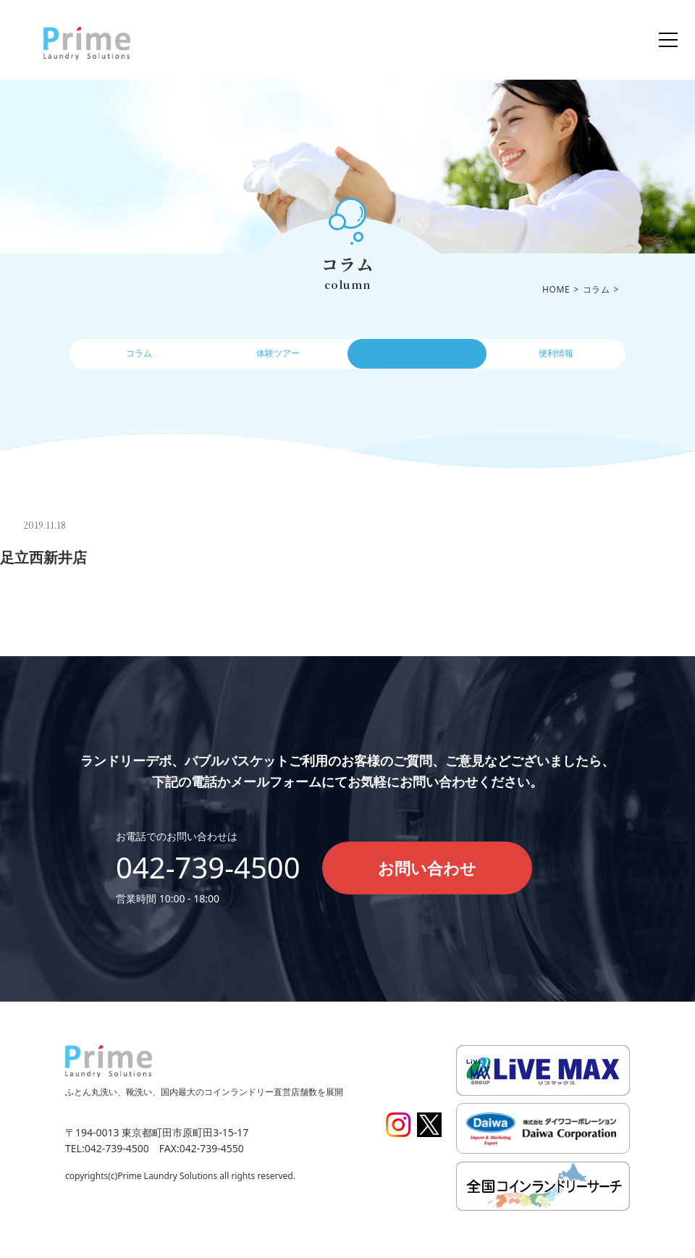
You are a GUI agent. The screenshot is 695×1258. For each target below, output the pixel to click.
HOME (556, 289)
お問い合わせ (427, 867)
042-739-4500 (208, 867)
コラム (139, 358)
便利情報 (556, 358)
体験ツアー (278, 358)
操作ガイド (417, 358)
